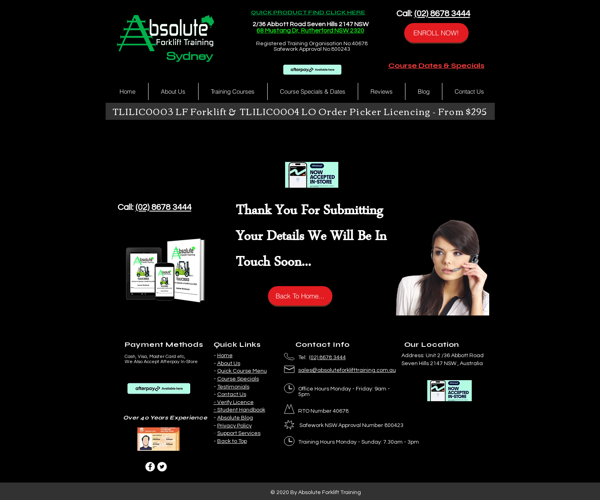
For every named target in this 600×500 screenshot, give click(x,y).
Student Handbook (241, 410)
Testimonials (233, 387)
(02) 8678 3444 (442, 13)
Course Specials (238, 379)
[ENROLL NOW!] (436, 32)
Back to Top (232, 441)
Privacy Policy (234, 426)
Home (225, 355)
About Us (228, 363)
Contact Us (231, 394)
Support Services (238, 433)
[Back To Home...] (300, 296)
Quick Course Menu (242, 371)
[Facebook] (150, 466)
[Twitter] (162, 466)
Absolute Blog (235, 418)
